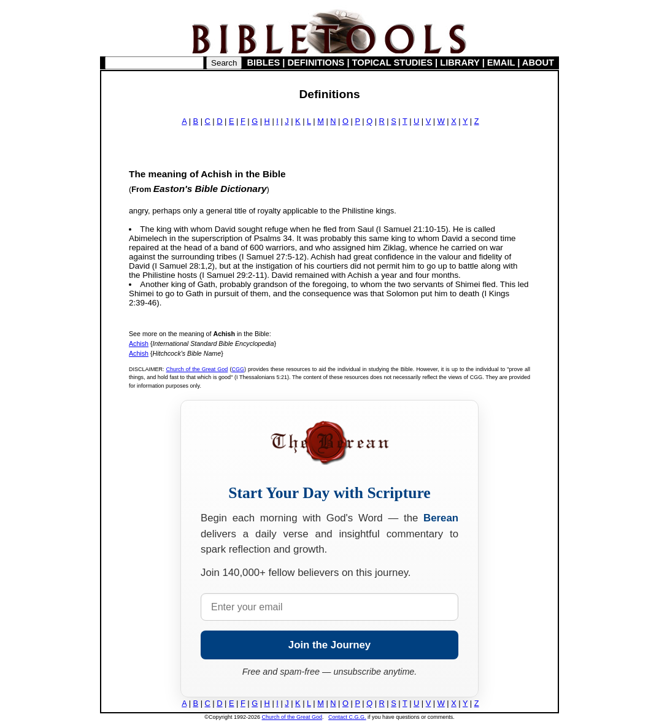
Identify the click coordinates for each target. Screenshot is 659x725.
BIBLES (263, 62)
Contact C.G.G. (347, 717)
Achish (138, 343)
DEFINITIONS (316, 62)
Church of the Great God (197, 369)
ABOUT (538, 62)
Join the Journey (329, 645)
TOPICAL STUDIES (392, 62)
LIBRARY (459, 62)
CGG (237, 369)
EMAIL (501, 62)
